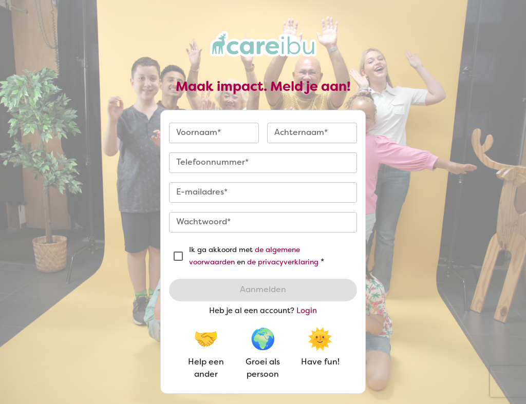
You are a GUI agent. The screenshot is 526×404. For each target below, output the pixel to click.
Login (306, 311)
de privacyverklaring (282, 262)
